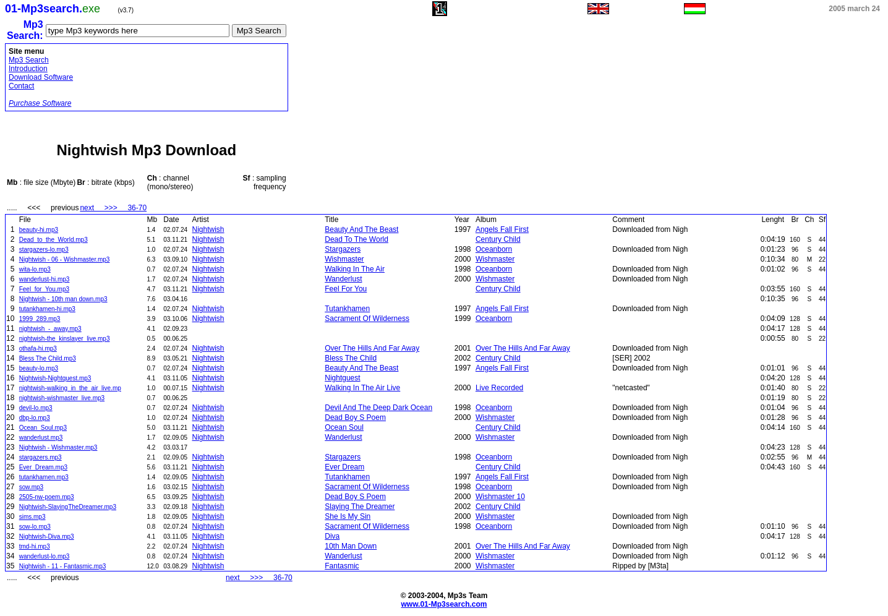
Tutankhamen (347, 308)
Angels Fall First (502, 229)
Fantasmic (342, 566)
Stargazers (343, 249)
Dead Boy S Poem (355, 417)
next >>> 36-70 (113, 207)
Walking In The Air (355, 269)
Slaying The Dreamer (360, 506)
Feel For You (346, 288)
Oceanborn (494, 249)
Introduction (28, 68)
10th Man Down (351, 546)
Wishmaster (344, 259)
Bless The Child (351, 358)
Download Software (41, 77)
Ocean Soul (344, 427)
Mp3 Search (29, 60)
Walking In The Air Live (362, 387)
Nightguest (342, 378)
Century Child (498, 239)
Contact (21, 86)
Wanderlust (343, 279)
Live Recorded (499, 387)
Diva (332, 536)
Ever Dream (344, 467)
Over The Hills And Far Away (372, 348)
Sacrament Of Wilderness (367, 318)
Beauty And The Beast (361, 229)
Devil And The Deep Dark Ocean (378, 407)
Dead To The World (356, 239)
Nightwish (208, 229)
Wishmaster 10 (500, 496)
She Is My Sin (347, 516)
